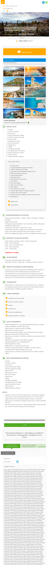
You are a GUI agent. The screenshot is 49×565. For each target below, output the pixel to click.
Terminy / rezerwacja (24, 52)
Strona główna (22, 37)
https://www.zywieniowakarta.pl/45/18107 (15, 122)
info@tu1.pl (9, 8)
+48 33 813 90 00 (11, 6)
